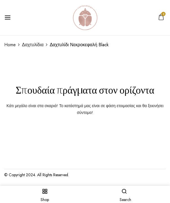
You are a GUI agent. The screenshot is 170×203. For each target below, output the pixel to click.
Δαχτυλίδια (33, 44)
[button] (161, 18)
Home (10, 44)
